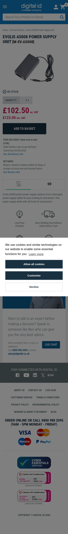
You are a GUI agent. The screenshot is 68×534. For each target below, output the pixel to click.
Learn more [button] (36, 254)
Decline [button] (34, 286)
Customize (34, 275)
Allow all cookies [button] (34, 264)
